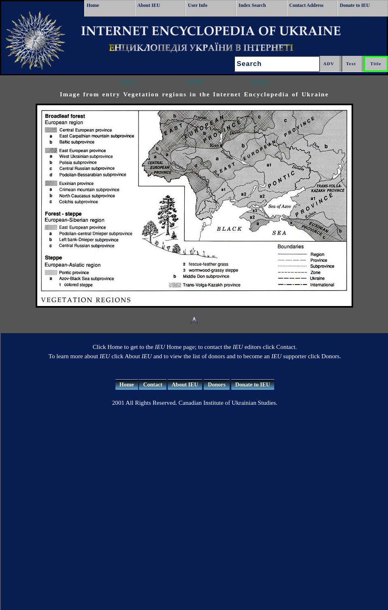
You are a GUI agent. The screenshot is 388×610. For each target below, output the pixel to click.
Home (93, 5)
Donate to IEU (355, 5)
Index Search (252, 5)
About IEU (148, 5)
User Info (197, 5)
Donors (217, 385)
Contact (152, 385)
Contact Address (306, 5)
